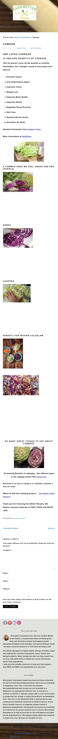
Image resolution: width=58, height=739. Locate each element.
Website (6, 589)
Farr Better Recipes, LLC (25, 733)
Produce (23, 518)
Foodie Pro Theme (20, 726)
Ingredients (16, 518)
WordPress (50, 726)
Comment (7, 550)
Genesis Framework (37, 726)
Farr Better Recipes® (29, 12)
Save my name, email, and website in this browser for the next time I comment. (27, 600)
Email (6, 581)
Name (6, 573)
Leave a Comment (35, 48)
